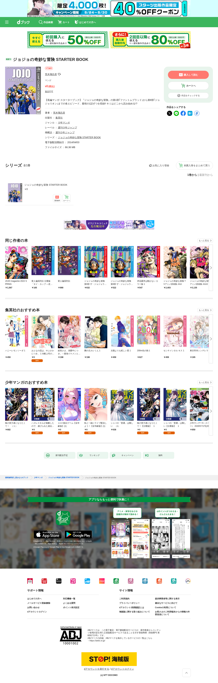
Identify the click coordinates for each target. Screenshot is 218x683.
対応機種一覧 (69, 598)
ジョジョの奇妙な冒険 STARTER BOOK (45, 184)
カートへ (191, 85)
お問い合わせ (33, 607)
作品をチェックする (190, 95)
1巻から (192, 175)
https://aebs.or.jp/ (97, 640)
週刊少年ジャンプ (67, 127)
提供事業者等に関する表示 (167, 598)
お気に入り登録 (160, 165)
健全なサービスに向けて (166, 603)
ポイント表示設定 (71, 607)
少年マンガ (64, 122)
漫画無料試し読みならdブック (16, 477)
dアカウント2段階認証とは (131, 607)
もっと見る (204, 240)
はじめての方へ (34, 598)
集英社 (59, 117)
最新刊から (206, 175)
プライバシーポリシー (129, 603)
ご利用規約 (124, 598)
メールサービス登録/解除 (38, 603)
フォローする (59, 74)
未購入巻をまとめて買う (197, 165)
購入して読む (191, 74)
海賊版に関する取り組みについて (134, 612)
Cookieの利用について (165, 607)
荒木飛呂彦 (51, 74)
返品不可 (49, 91)
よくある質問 (69, 603)
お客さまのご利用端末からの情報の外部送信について (172, 613)
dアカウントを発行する (96, 669)
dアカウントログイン (37, 612)
